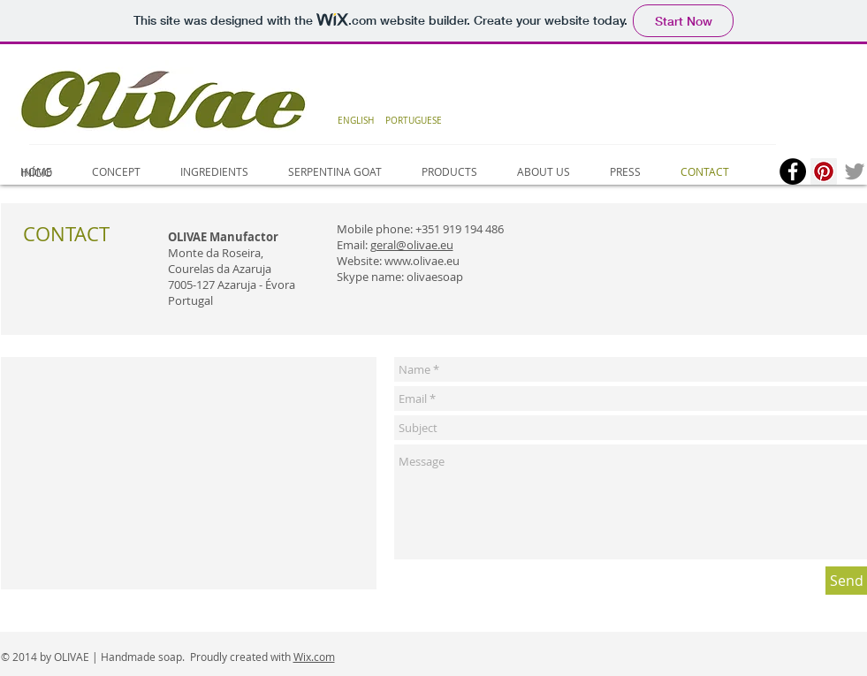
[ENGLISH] (356, 121)
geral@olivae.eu (411, 245)
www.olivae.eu (422, 261)
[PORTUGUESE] (414, 121)
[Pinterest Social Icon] (823, 171)
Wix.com (314, 656)
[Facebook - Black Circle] (793, 171)
